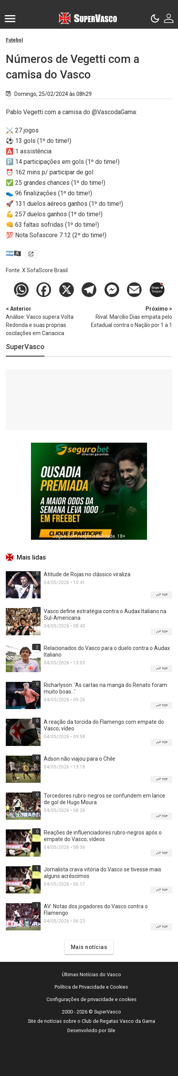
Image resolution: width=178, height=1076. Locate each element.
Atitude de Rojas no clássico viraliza (87, 574)
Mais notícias (89, 947)
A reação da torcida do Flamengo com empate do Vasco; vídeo (104, 725)
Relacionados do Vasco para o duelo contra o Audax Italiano (107, 651)
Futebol (14, 40)
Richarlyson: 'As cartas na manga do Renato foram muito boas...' (105, 688)
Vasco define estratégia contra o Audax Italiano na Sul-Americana (105, 614)
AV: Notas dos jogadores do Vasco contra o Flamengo (96, 909)
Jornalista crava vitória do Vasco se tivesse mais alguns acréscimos (102, 872)
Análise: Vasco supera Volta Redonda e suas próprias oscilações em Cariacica (46, 320)
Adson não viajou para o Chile (79, 759)
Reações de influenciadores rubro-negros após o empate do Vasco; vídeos (103, 835)
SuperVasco (25, 346)
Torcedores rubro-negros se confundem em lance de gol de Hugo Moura (104, 799)
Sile (111, 1030)
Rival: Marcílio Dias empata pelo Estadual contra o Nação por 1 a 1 (131, 316)
